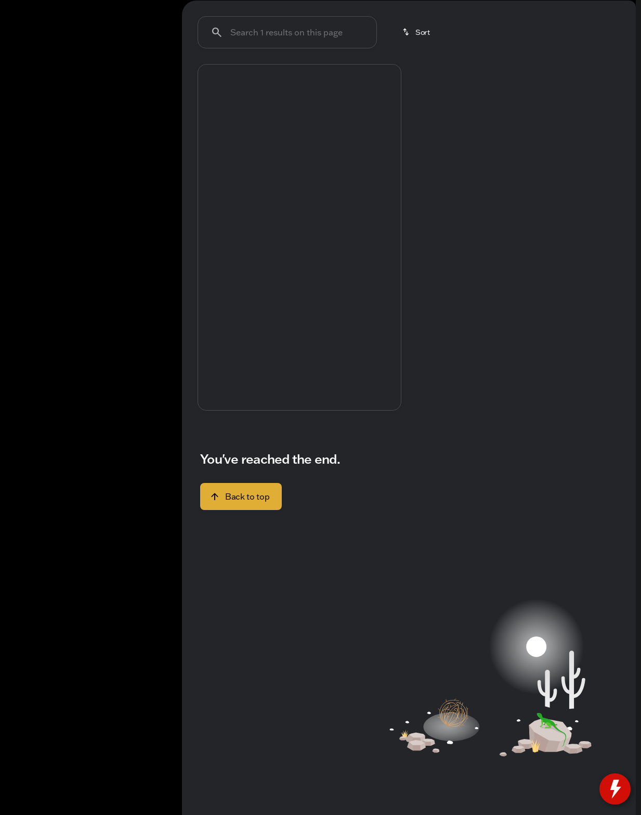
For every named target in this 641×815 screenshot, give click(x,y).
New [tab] (34, 77)
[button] (213, 239)
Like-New (580, 77)
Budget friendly (505, 77)
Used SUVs (353, 77)
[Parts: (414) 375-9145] (422, 8)
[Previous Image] (212, 238)
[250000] (136, 248)
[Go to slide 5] (329, 302)
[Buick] (26, 128)
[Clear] (134, 319)
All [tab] (88, 77)
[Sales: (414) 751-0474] (489, 8)
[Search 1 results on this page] (287, 130)
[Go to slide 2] (282, 302)
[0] (33, 248)
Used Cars (285, 77)
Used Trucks (425, 77)
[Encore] (65, 128)
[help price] (214, 387)
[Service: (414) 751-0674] (353, 8)
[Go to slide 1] (266, 302)
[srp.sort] (417, 130)
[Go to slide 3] (298, 302)
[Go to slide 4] (313, 302)
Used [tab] (142, 77)
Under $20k (216, 77)
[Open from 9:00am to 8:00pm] (582, 8)
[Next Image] (386, 238)
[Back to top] (241, 594)
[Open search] (513, 34)
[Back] (142, 107)
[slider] (24, 194)
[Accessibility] (28, 8)
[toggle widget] (615, 789)
